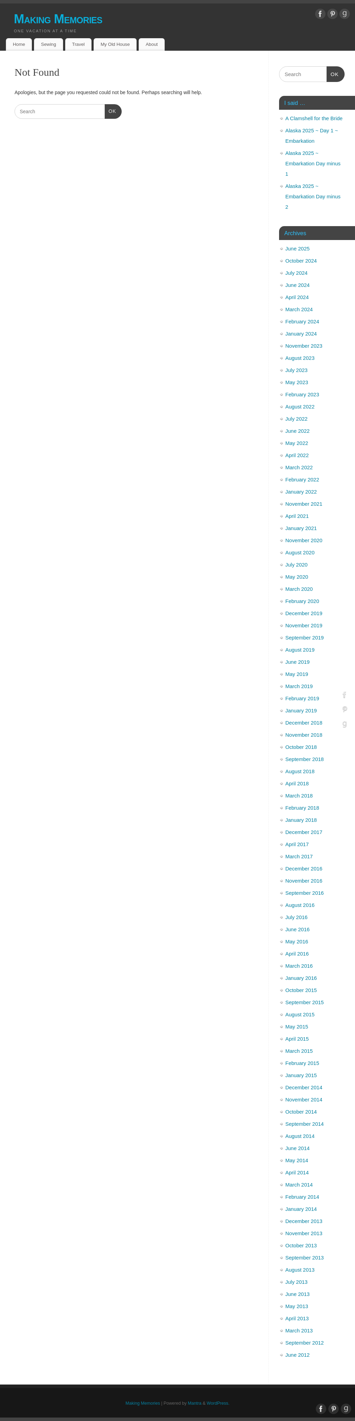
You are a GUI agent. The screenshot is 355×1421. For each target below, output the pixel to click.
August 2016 (299, 905)
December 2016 (303, 868)
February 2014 (302, 1197)
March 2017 (299, 856)
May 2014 (296, 1160)
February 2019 (302, 698)
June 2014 (297, 1148)
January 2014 (301, 1209)
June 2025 (297, 248)
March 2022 (299, 467)
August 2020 (299, 552)
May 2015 (296, 1027)
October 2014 (301, 1112)
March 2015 (299, 1051)
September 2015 (304, 1002)
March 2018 (299, 796)
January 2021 (301, 528)
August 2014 (299, 1136)
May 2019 (296, 674)
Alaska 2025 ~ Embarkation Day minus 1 (312, 163)
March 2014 (299, 1185)
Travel (78, 44)
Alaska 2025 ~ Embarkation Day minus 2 (312, 196)
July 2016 (296, 917)
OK (110, 110)
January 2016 (301, 978)
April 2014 (297, 1172)
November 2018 (303, 735)
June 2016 (297, 929)
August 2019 (299, 650)
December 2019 (303, 613)
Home (19, 44)
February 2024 (302, 321)
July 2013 (296, 1282)
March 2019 (299, 686)
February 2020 (302, 601)
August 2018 (299, 771)
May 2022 (296, 443)
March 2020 (299, 589)
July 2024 (296, 273)
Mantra (194, 1403)
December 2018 (303, 723)
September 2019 (304, 638)
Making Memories (58, 19)
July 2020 (296, 565)
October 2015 (301, 990)
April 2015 (297, 1039)
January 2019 (301, 710)
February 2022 (302, 479)
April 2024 (297, 297)
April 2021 (297, 516)
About (152, 44)
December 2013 (303, 1221)
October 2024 (301, 261)
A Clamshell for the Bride (314, 118)
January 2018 (301, 820)
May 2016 (296, 941)
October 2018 (301, 747)
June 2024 (297, 285)
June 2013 (297, 1294)
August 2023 (299, 358)
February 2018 (302, 808)
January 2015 (301, 1075)
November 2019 (303, 625)
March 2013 (299, 1330)
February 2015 (302, 1063)
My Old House (115, 44)
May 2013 (296, 1306)
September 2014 (304, 1124)
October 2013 (301, 1245)
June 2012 (297, 1355)
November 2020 (303, 540)
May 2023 (296, 382)
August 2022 (299, 407)
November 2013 (303, 1233)
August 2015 (299, 1014)
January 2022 (301, 492)
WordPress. (218, 1403)
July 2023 (296, 370)
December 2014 (303, 1087)
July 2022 (296, 419)
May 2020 (296, 577)
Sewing (48, 44)
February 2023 (302, 394)
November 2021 (303, 504)
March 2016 (299, 966)
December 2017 (303, 832)
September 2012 (304, 1343)
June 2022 (297, 431)
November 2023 (303, 346)
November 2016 (303, 881)
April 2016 (297, 954)
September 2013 (304, 1258)
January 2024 (301, 334)
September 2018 (304, 759)
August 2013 (299, 1270)
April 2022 (297, 455)
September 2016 (304, 893)
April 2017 (297, 844)
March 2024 (299, 309)
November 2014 (303, 1099)
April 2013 (297, 1318)
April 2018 (297, 783)
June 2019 (297, 662)
